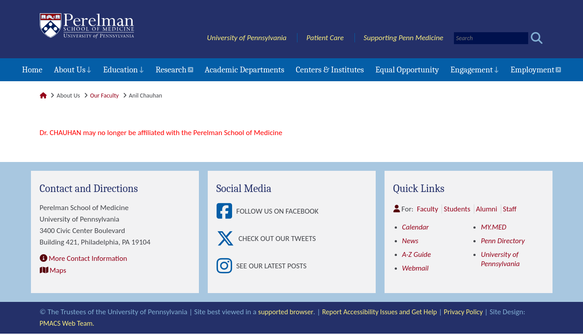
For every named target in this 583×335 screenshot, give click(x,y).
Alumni (488, 209)
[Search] (491, 38)
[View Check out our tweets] (228, 239)
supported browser (287, 313)
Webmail (415, 268)
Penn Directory (503, 240)
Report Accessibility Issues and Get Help (385, 313)
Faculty (427, 209)
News (410, 240)
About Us (69, 70)
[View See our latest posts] (226, 267)
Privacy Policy (473, 313)
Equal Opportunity (407, 70)
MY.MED (494, 227)
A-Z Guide (417, 254)
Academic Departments (244, 70)
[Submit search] (537, 38)
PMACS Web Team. (69, 324)
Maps (58, 269)
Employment (532, 70)
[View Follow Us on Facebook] (226, 211)
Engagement (471, 70)
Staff (511, 209)
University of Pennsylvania (246, 37)
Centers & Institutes (330, 70)
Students (457, 209)
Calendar (416, 227)
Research (171, 70)
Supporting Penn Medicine (403, 37)
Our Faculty (104, 95)
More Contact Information (88, 258)
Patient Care (325, 37)
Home (32, 70)
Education (120, 70)
